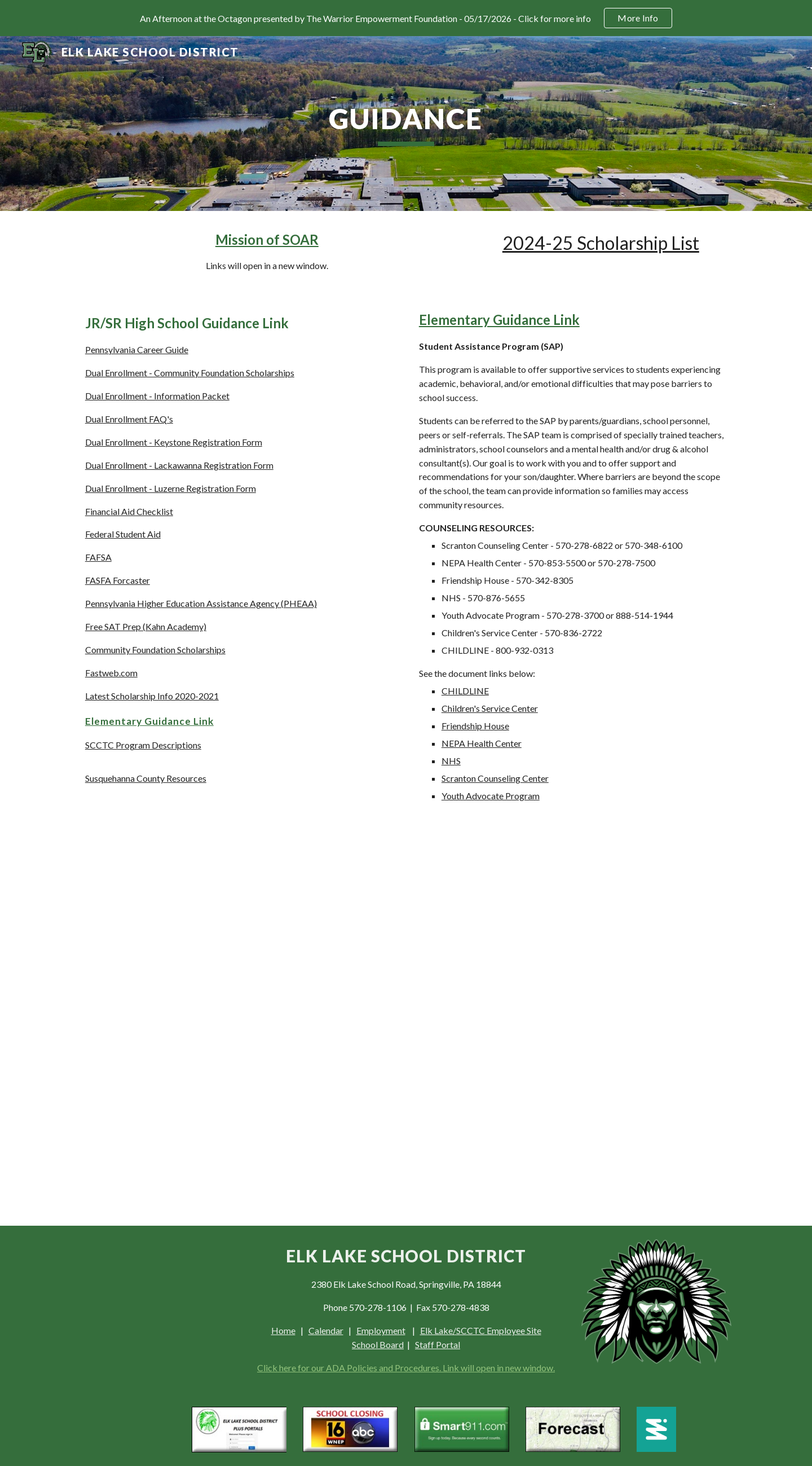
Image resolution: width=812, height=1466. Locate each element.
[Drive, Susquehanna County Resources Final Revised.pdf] (239, 1008)
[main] (406, 123)
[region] (406, 18)
